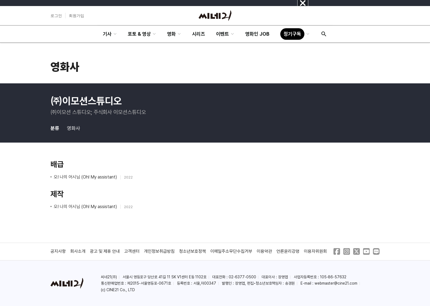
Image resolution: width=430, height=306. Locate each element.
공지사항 (58, 251)
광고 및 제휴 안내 (105, 251)
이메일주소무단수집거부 (231, 251)
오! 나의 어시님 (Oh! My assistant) (86, 177)
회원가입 (76, 15)
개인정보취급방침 (159, 251)
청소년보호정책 (192, 251)
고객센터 (132, 251)
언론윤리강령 (287, 251)
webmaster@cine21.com (336, 283)
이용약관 (264, 251)
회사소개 (78, 251)
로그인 (56, 15)
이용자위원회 (315, 251)
